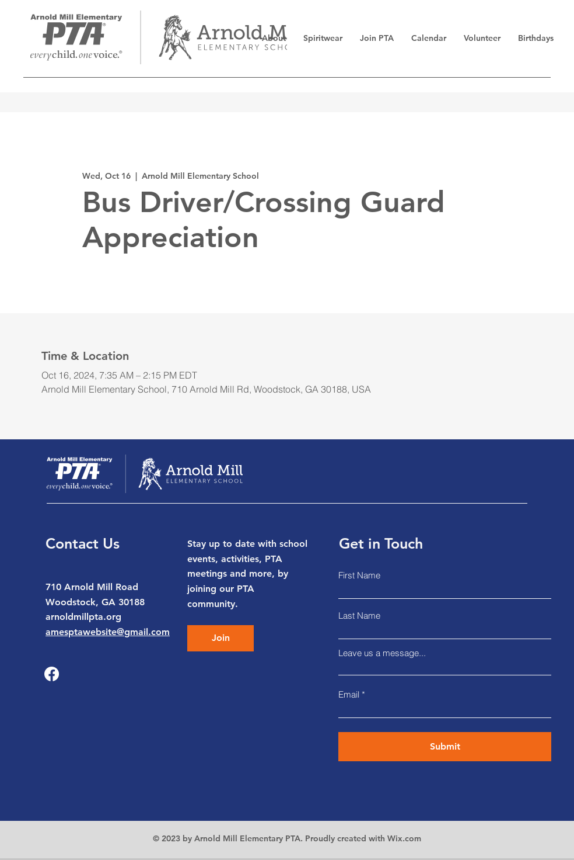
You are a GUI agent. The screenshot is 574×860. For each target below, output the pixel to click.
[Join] (220, 638)
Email (348, 694)
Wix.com (404, 838)
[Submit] (444, 746)
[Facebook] (51, 674)
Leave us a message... (382, 653)
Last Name (359, 615)
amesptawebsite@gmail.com (108, 631)
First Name (359, 575)
